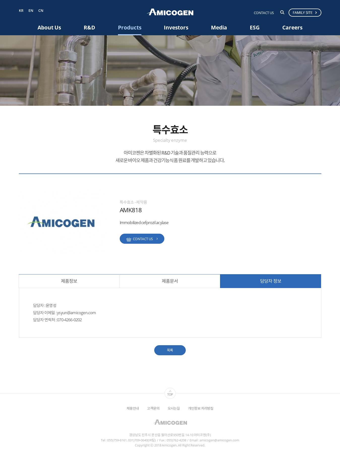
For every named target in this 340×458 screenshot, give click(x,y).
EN (30, 11)
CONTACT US (264, 12)
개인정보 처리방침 (200, 408)
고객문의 (153, 408)
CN (40, 11)
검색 (282, 12)
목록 (170, 350)
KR (21, 11)
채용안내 (133, 408)
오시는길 (174, 408)
